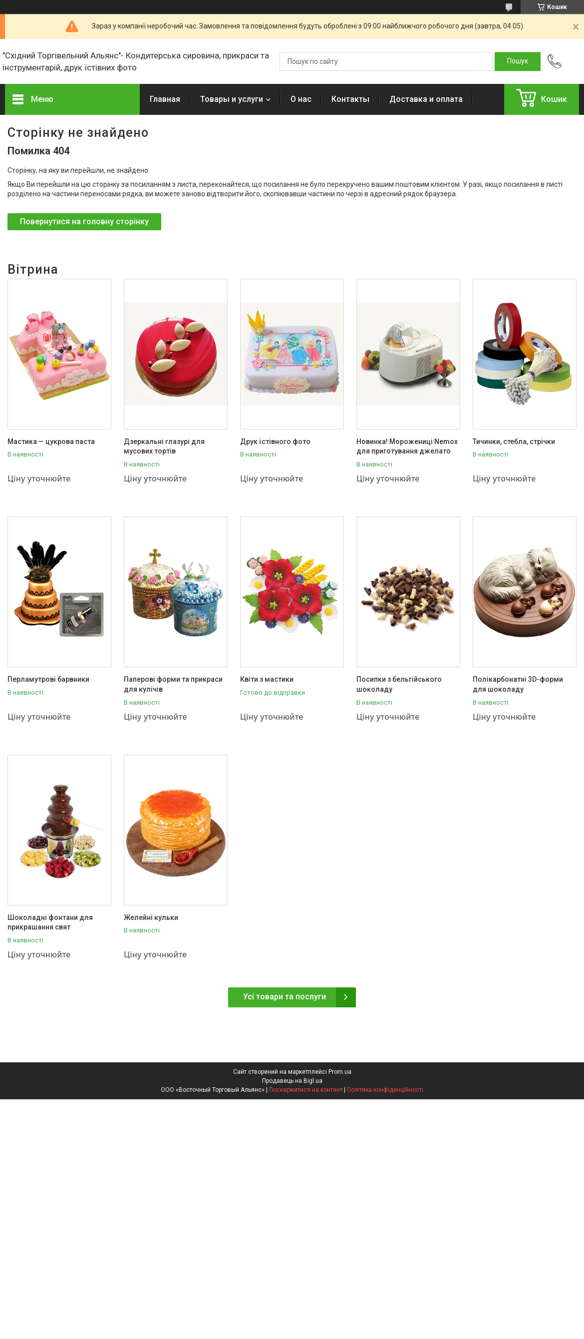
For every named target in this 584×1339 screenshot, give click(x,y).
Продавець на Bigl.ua (292, 1080)
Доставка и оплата (426, 99)
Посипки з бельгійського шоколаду (399, 684)
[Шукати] (518, 61)
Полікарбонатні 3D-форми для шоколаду (518, 684)
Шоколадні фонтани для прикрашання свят (50, 922)
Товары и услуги (231, 99)
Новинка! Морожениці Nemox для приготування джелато (407, 446)
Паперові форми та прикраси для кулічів (173, 684)
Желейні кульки (151, 917)
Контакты (350, 99)
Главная (165, 99)
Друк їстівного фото (275, 442)
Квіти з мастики (266, 679)
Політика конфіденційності (385, 1089)
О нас (301, 99)
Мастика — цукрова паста (51, 442)
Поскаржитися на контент (305, 1089)
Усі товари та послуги (284, 996)
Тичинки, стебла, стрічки (514, 442)
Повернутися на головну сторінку (84, 221)
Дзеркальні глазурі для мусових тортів (164, 446)
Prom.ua (339, 1071)
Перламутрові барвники (48, 679)
